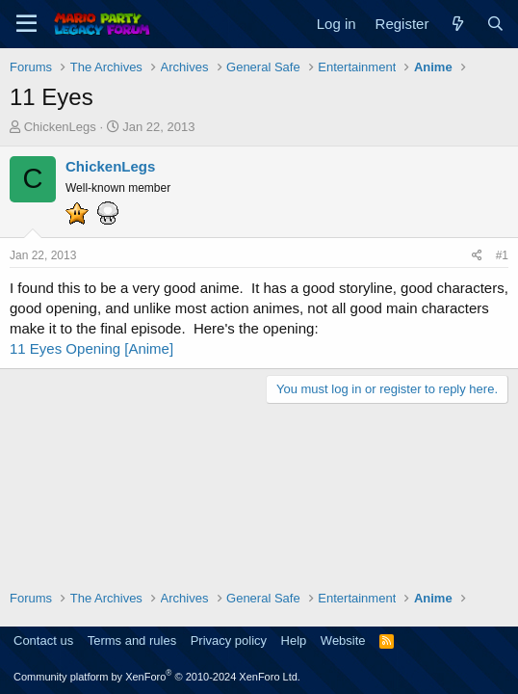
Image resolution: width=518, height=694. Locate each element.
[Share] (477, 256)
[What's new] (457, 23)
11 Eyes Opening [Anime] (91, 348)
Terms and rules (132, 640)
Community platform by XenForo (156, 676)
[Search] (495, 23)
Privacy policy (229, 640)
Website (343, 640)
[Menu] (26, 24)
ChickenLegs (60, 127)
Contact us (43, 640)
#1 (502, 255)
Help (294, 640)
